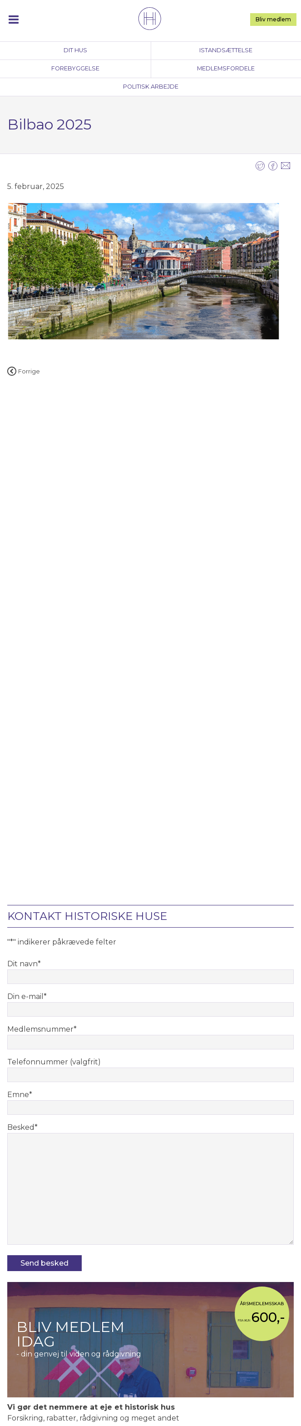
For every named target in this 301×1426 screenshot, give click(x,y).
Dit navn (24, 963)
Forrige (23, 371)
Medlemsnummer (42, 1029)
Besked (22, 1127)
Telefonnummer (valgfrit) (54, 1062)
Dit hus (75, 50)
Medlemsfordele (226, 68)
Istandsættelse (225, 50)
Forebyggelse (75, 68)
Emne (19, 1094)
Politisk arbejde (150, 86)
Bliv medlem (273, 19)
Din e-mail (27, 996)
